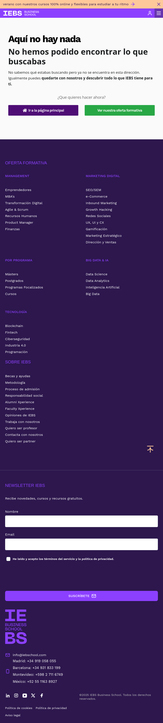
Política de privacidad (51, 708)
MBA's (10, 196)
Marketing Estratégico (104, 236)
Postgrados (14, 281)
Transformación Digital (23, 203)
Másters (11, 274)
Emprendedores (18, 190)
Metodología (15, 383)
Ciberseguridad (17, 339)
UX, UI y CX (95, 222)
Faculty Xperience (19, 409)
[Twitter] (33, 696)
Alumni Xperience (19, 402)
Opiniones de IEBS (20, 415)
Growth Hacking (99, 210)
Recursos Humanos (21, 216)
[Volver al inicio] (21, 13)
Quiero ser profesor (21, 428)
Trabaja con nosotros (22, 422)
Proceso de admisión (22, 389)
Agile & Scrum (16, 210)
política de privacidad (97, 559)
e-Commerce (96, 196)
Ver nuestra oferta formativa (119, 110)
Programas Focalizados (24, 287)
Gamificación (96, 229)
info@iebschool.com (25, 655)
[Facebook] (41, 696)
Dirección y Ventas (101, 242)
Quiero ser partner (20, 441)
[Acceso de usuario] (150, 13)
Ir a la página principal (43, 110)
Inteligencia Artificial (102, 287)
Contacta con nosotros (24, 435)
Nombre (11, 512)
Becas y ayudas (17, 376)
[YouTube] (24, 696)
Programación (16, 352)
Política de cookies (18, 708)
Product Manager (19, 222)
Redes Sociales (98, 216)
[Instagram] (16, 696)
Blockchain (14, 326)
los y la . (63, 559)
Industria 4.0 (15, 345)
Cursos (11, 294)
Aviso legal (12, 715)
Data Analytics (97, 281)
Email (9, 534)
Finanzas (12, 229)
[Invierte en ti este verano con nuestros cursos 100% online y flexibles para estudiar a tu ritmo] (77, 6)
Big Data (93, 294)
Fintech (11, 332)
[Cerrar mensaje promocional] (158, 4)
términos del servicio (59, 559)
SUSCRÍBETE (82, 595)
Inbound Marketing (101, 203)
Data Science (96, 274)
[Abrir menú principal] (159, 13)
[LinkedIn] (7, 696)
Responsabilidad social (24, 395)
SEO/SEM (93, 190)
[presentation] (37, 576)
